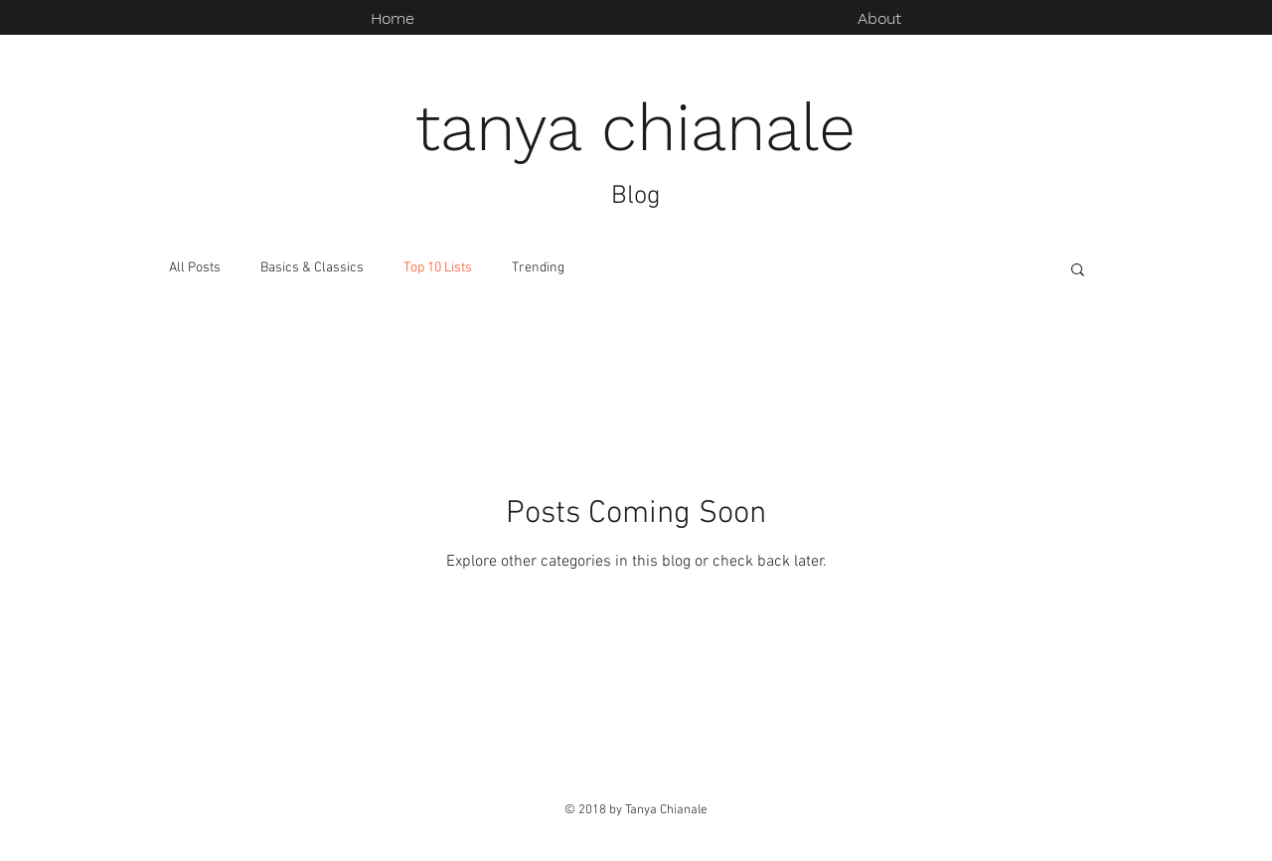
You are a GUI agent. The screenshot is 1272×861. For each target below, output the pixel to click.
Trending (538, 267)
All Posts (195, 267)
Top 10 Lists (437, 267)
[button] (1077, 270)
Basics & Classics (312, 267)
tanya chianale (635, 127)
